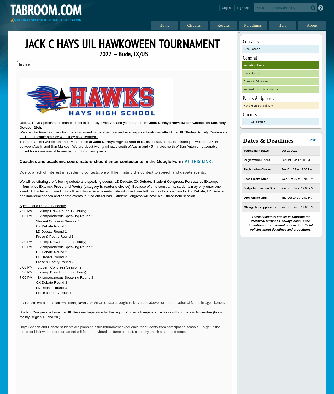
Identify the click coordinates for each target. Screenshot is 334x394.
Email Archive (252, 73)
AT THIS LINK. (199, 161)
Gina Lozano (251, 49)
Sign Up (243, 8)
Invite (24, 64)
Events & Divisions (255, 81)
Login (226, 8)
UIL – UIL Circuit (254, 122)
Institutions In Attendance (260, 89)
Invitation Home (254, 65)
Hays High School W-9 (258, 105)
